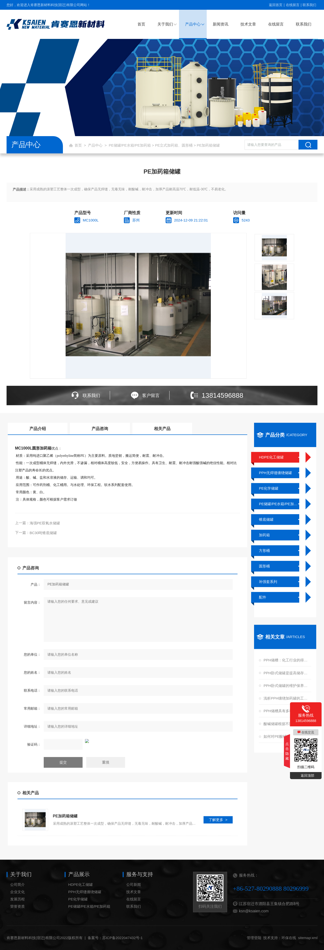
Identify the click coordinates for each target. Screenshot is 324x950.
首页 (141, 24)
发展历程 (17, 910)
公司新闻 (133, 895)
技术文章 (248, 24)
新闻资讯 (220, 24)
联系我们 (309, 5)
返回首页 (275, 5)
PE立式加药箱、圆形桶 (174, 145)
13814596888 (222, 395)
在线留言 (292, 5)
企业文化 (17, 902)
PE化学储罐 (78, 910)
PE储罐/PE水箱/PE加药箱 (130, 145)
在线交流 (307, 732)
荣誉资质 (17, 917)
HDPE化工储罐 (80, 895)
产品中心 (193, 24)
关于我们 (165, 24)
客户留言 (151, 395)
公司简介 (17, 895)
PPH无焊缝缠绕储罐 (84, 902)
